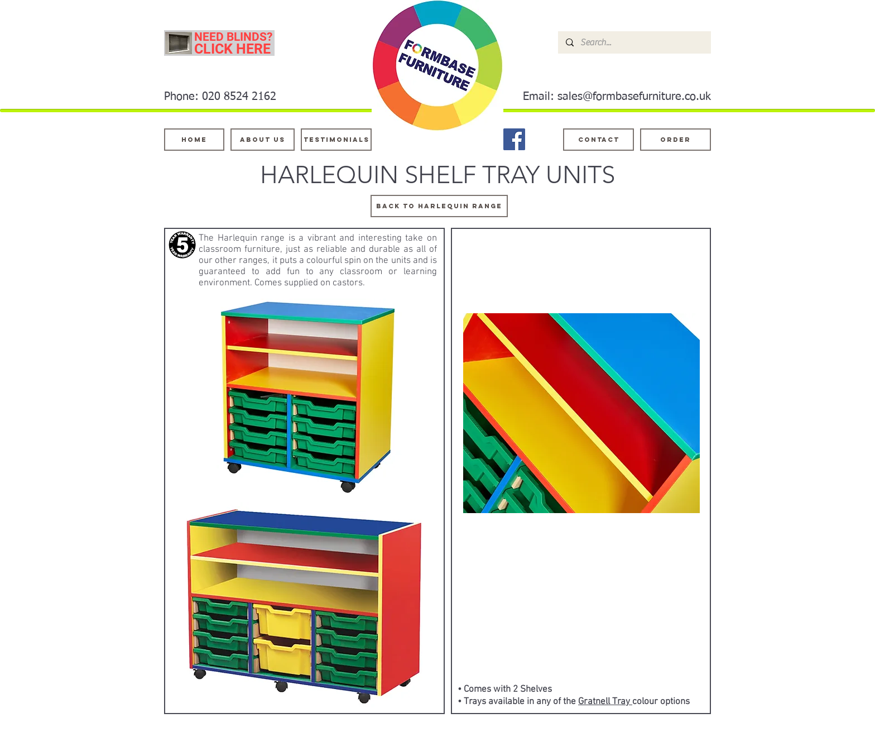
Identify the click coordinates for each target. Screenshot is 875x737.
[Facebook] (514, 139)
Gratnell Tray (605, 701)
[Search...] (634, 42)
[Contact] (598, 139)
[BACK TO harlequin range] (439, 206)
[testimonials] (336, 139)
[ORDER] (675, 139)
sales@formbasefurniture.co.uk (634, 96)
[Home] (194, 139)
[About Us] (262, 139)
